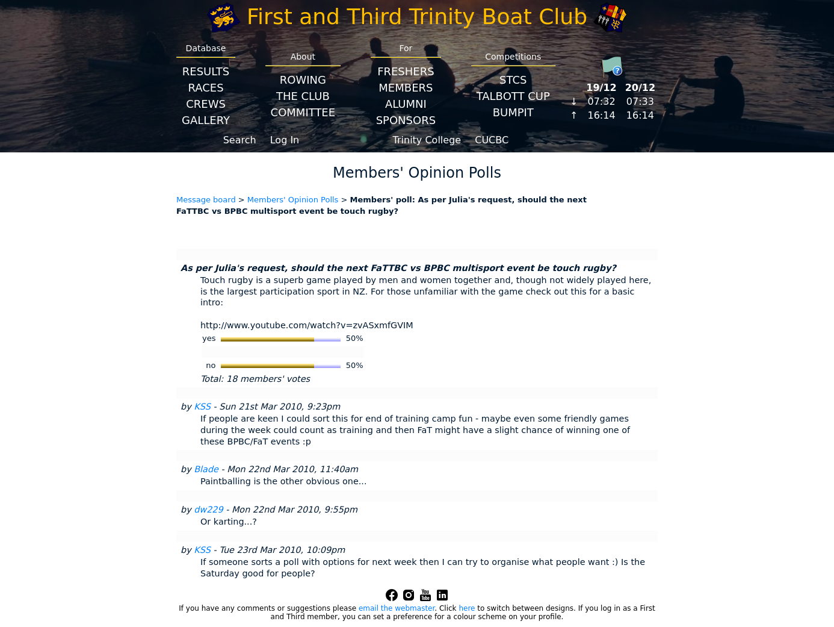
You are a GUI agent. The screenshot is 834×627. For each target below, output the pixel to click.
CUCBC (491, 140)
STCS (513, 79)
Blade (206, 469)
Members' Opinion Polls (293, 199)
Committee (303, 112)
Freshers (405, 71)
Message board (206, 199)
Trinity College (427, 140)
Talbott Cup (513, 96)
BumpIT (513, 112)
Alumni (406, 104)
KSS (202, 406)
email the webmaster (396, 608)
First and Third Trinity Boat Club (417, 16)
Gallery (206, 120)
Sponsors (406, 120)
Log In (285, 140)
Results (205, 71)
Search (239, 140)
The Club (303, 96)
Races (205, 87)
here (467, 608)
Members (405, 87)
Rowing (303, 79)
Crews (206, 104)
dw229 (208, 509)
